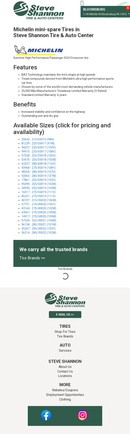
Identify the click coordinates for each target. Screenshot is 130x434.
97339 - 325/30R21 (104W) (38, 220)
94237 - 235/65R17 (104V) (38, 147)
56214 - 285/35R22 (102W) (38, 232)
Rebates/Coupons (65, 390)
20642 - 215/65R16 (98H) (37, 139)
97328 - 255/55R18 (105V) (38, 155)
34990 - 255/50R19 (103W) (38, 188)
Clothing (65, 399)
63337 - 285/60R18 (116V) (38, 163)
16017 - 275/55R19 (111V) (38, 192)
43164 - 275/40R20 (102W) (38, 208)
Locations (65, 376)
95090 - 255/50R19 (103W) (38, 184)
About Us (65, 367)
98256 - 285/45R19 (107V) (38, 171)
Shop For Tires (65, 332)
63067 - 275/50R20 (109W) (38, 212)
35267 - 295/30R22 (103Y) (38, 228)
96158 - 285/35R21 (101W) (38, 224)
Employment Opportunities (65, 395)
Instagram (82, 412)
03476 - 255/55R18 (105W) (38, 159)
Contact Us (65, 371)
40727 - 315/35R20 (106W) (38, 200)
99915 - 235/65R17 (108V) (38, 151)
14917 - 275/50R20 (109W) (38, 216)
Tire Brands (65, 336)
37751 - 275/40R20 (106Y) (38, 204)
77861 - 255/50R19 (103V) (38, 180)
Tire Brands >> (32, 258)
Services (65, 350)
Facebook (46, 412)
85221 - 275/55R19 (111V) (38, 196)
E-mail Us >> (65, 314)
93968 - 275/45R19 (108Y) (38, 167)
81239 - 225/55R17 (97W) (38, 143)
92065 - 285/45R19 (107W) (38, 175)
